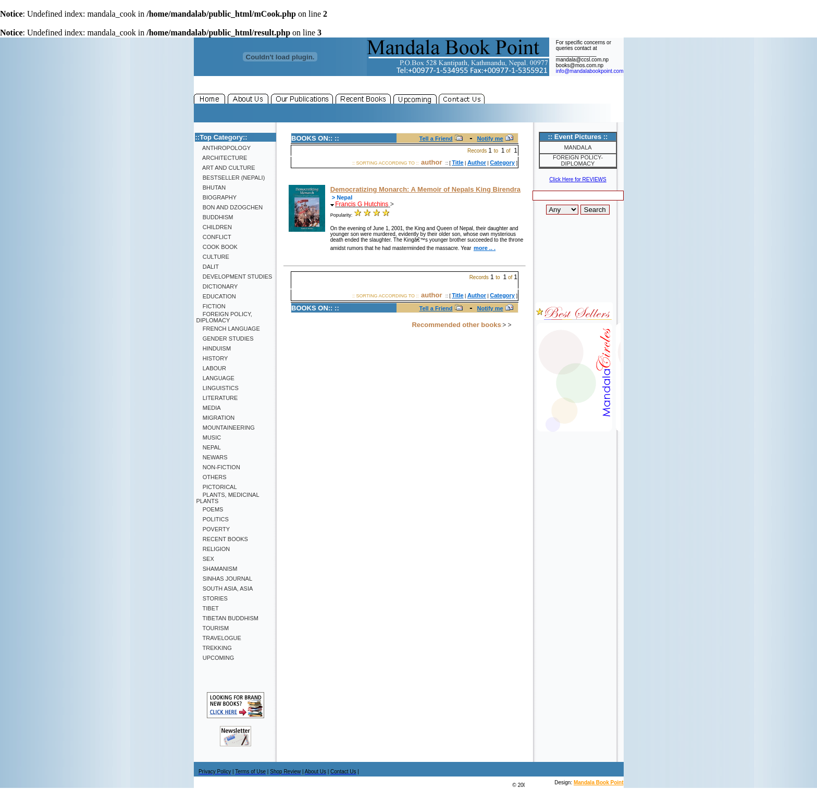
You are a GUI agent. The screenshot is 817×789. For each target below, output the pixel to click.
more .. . (485, 248)
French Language (228, 328)
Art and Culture (225, 168)
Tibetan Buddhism (227, 618)
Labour (211, 368)
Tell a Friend (436, 138)
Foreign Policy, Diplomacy (224, 317)
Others (211, 477)
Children (214, 227)
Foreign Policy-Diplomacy (578, 160)
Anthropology (223, 148)
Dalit (207, 267)
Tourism (212, 628)
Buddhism (214, 217)
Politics (212, 519)
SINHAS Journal (224, 578)
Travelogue (218, 638)
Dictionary (217, 286)
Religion (213, 549)
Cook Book (217, 247)
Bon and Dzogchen (229, 207)
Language (215, 378)
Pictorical (216, 487)
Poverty (213, 529)
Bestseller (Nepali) (230, 177)
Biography (216, 197)
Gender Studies (225, 338)
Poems (210, 509)
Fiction (211, 306)
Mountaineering (225, 427)
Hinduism (213, 348)
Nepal (208, 447)
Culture (212, 257)
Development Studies (234, 276)
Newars (212, 457)
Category (502, 162)
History (212, 358)
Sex (205, 559)
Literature (217, 398)
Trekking (214, 648)
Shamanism (217, 569)
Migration (215, 418)
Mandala (577, 147)
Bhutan (211, 187)
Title (457, 162)
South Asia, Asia (224, 588)
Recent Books (222, 539)
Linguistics (217, 388)
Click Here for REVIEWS (577, 179)
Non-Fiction (218, 467)
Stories (212, 598)
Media (208, 408)
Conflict (213, 237)
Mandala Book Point (599, 782)
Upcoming (215, 658)
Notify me (490, 138)
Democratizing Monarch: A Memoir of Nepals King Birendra (425, 189)
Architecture (221, 158)
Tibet (207, 608)
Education (216, 296)
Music (208, 437)
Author (476, 162)
